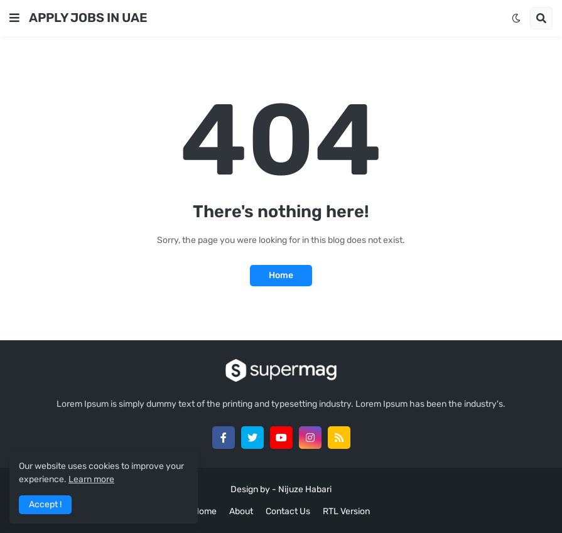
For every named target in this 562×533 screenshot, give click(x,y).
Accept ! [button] (45, 504)
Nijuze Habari (305, 489)
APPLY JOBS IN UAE (88, 17)
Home (281, 275)
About (241, 511)
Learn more (91, 479)
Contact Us (288, 511)
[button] (14, 18)
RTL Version (346, 511)
